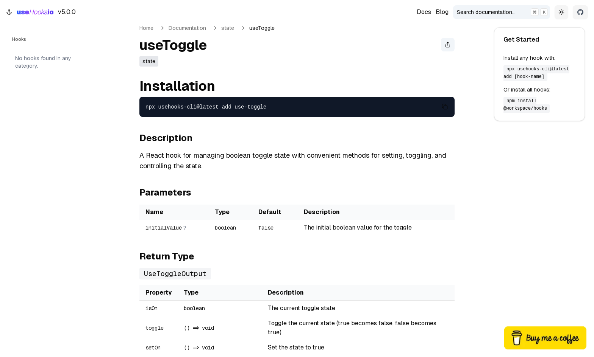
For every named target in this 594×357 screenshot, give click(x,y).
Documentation (187, 28)
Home (146, 28)
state (227, 28)
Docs (424, 12)
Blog (442, 12)
